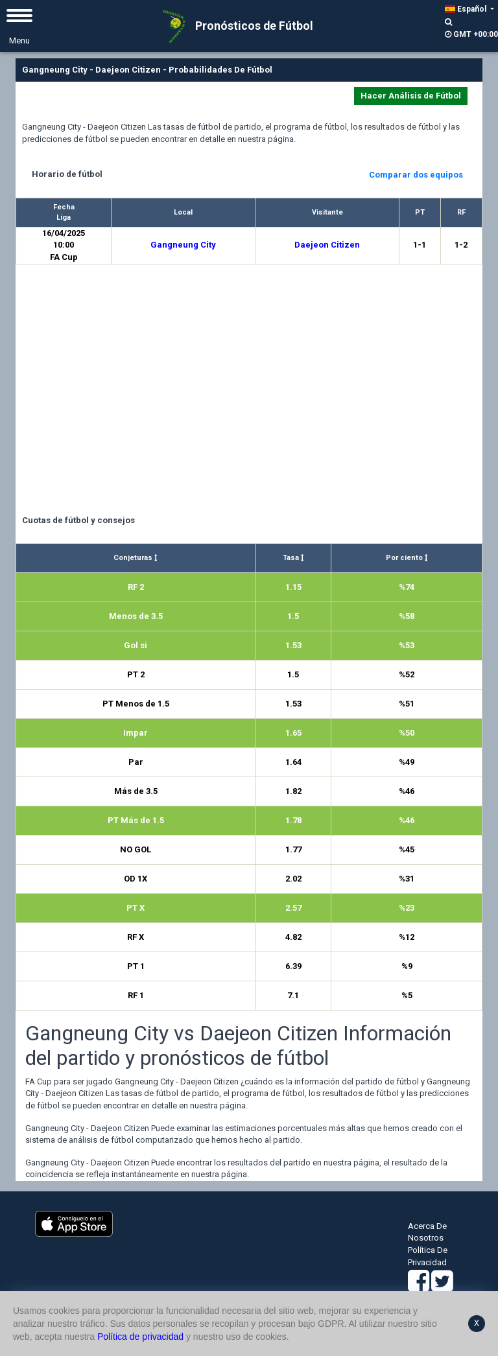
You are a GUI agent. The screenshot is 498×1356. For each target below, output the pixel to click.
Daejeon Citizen (327, 245)
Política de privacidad (140, 1336)
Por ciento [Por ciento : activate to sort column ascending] (407, 558)
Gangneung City (183, 245)
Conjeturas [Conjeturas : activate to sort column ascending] (135, 558)
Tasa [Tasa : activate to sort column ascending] (293, 558)
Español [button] (466, 9)
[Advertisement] (249, 391)
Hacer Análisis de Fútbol (411, 95)
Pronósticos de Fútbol (233, 26)
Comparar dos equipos (416, 175)
